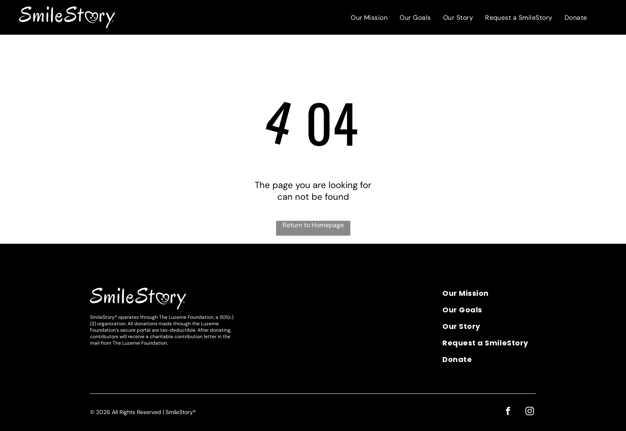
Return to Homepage (313, 225)
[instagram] (530, 411)
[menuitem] (369, 17)
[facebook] (509, 411)
